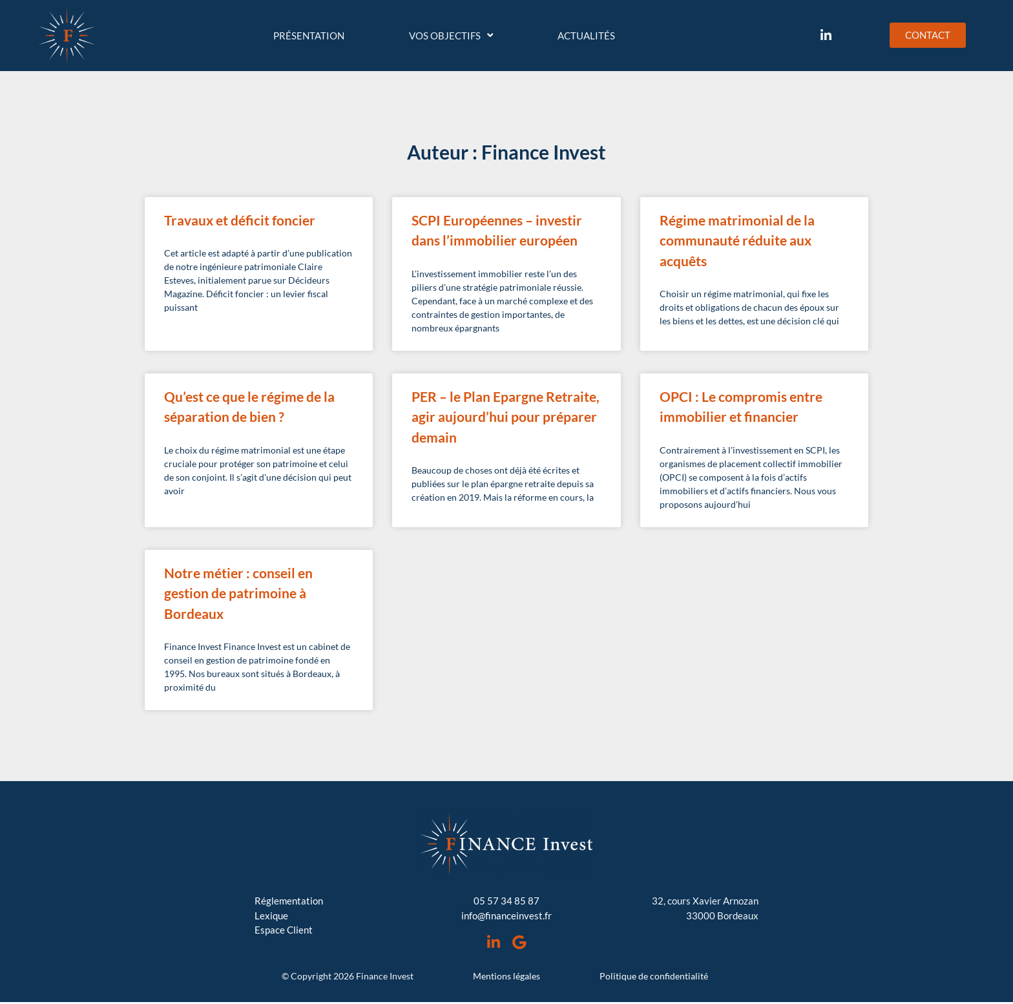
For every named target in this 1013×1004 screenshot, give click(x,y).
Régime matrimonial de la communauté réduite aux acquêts (737, 240)
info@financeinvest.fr (506, 915)
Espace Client (284, 930)
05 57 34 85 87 (506, 900)
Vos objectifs (451, 35)
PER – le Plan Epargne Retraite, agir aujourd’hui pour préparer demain (506, 416)
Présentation (308, 35)
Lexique (271, 915)
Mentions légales (506, 977)
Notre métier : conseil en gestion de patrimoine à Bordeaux (238, 593)
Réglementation (289, 900)
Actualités (586, 35)
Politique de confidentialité (654, 977)
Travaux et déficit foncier (239, 220)
